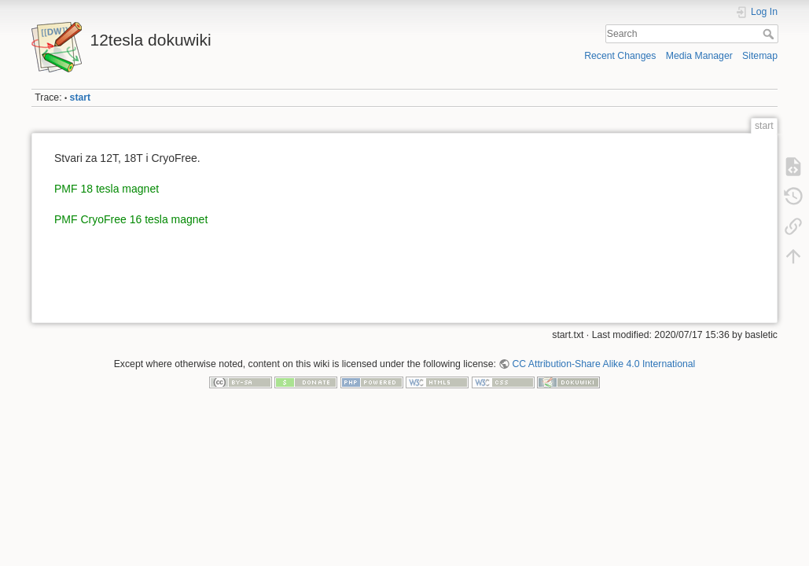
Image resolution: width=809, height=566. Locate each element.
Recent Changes (620, 55)
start (80, 97)
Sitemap (760, 55)
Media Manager (699, 55)
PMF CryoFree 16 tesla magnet (131, 219)
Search (770, 33)
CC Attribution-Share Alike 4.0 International (603, 363)
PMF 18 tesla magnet (106, 188)
